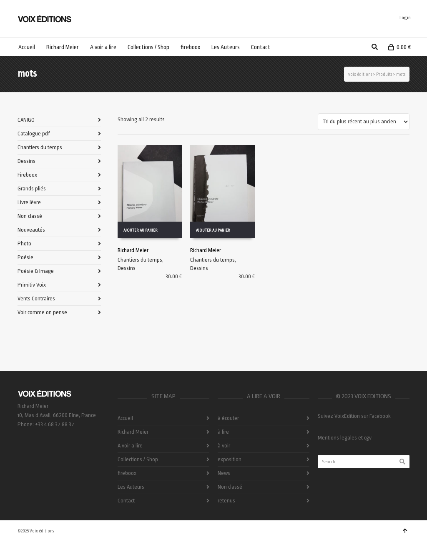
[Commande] (363, 121)
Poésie (25, 257)
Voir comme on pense (42, 312)
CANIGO (26, 120)
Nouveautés (31, 230)
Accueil (125, 418)
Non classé (30, 216)
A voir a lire (130, 445)
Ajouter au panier (140, 230)
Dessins (127, 268)
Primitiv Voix (32, 285)
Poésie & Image (36, 271)
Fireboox (27, 175)
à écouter (228, 418)
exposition (229, 459)
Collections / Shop (138, 459)
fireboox (127, 473)
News (224, 473)
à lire (223, 432)
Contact (126, 500)
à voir (224, 445)
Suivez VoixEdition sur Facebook (354, 416)
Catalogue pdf (34, 133)
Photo (24, 243)
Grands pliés (32, 188)
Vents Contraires (36, 298)
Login (405, 17)
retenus (226, 500)
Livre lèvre (29, 202)
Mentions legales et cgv (345, 438)
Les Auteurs (131, 487)
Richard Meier (133, 250)
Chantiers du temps (140, 260)
